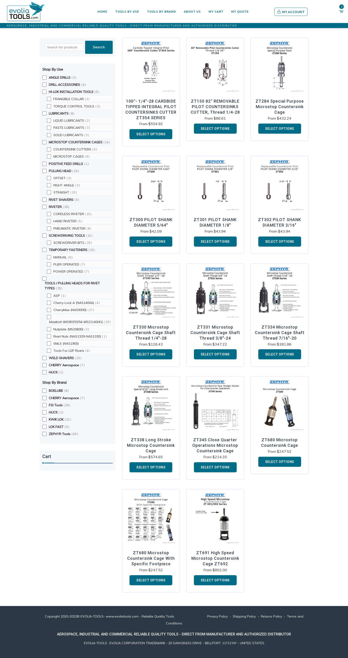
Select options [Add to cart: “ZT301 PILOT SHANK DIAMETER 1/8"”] (215, 241)
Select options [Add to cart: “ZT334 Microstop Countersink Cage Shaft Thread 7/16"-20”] (279, 354)
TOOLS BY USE (127, 11)
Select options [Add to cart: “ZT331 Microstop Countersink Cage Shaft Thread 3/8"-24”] (215, 354)
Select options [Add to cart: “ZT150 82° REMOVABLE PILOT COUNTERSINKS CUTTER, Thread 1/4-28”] (215, 128)
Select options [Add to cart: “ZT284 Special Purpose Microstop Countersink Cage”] (279, 128)
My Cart (216, 11)
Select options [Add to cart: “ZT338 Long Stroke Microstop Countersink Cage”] (150, 467)
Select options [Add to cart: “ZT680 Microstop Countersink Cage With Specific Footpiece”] (150, 580)
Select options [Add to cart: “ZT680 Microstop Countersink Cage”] (279, 462)
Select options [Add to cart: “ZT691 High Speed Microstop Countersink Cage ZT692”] (215, 580)
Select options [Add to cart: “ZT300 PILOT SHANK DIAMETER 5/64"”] (150, 241)
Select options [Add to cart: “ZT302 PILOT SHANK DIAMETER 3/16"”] (279, 241)
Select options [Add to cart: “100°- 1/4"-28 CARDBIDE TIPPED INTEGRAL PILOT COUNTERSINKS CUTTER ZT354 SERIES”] (150, 134)
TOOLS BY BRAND (161, 11)
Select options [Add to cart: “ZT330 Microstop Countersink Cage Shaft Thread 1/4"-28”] (150, 354)
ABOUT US (192, 11)
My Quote (240, 11)
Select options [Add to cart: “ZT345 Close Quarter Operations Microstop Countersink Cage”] (215, 467)
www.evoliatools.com (122, 616)
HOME (102, 11)
